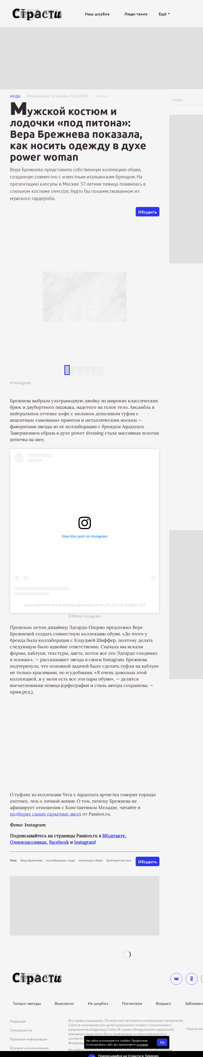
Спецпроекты (21, 1030)
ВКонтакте (113, 836)
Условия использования (29, 1048)
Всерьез (163, 1003)
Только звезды (27, 1003)
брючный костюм (118, 860)
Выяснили (64, 1003)
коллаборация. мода (60, 860)
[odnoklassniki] (192, 979)
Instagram (84, 842)
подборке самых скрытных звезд (45, 814)
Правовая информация (28, 1039)
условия (142, 1044)
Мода (15, 96)
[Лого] (37, 13)
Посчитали (132, 1003)
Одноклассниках (28, 842)
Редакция (18, 1021)
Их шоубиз (98, 1003)
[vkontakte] (176, 979)
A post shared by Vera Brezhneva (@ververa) (59, 605)
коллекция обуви (90, 860)
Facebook (59, 842)
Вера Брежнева (31, 860)
